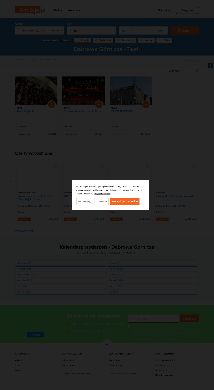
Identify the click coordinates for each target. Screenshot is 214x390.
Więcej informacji (102, 193)
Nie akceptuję (84, 201)
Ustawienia (101, 201)
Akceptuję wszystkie (125, 201)
